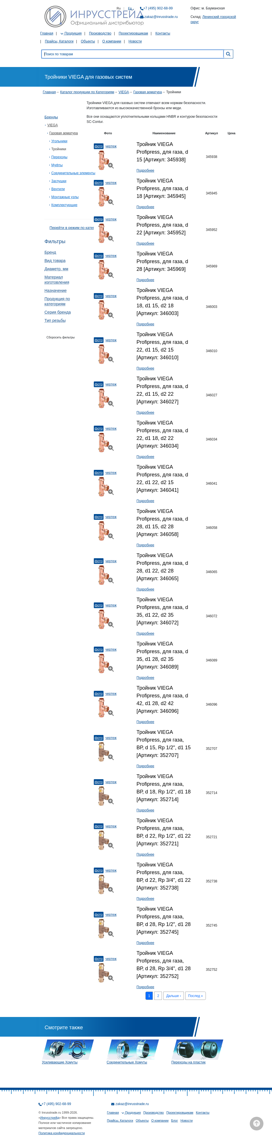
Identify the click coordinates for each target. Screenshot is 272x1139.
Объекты (88, 41)
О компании (111, 41)
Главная (46, 33)
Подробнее (145, 170)
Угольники (59, 141)
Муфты (57, 165)
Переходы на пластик (188, 1062)
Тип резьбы (55, 320)
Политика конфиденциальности (61, 1133)
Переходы (59, 157)
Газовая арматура (147, 92)
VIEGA (124, 92)
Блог (174, 1120)
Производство (100, 33)
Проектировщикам (133, 33)
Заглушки (58, 181)
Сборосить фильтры (60, 337)
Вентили (58, 189)
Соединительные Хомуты (127, 1062)
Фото (99, 146)
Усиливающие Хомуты (60, 1062)
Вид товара (55, 260)
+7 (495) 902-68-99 (158, 8)
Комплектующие (64, 205)
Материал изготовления (56, 280)
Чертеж (110, 146)
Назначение (55, 290)
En (130, 8)
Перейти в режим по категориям (77, 228)
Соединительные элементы (73, 173)
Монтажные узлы (65, 197)
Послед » (195, 996)
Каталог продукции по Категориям (87, 92)
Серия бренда (57, 312)
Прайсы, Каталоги (59, 41)
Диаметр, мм (56, 269)
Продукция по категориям (57, 301)
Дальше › (173, 996)
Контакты (162, 33)
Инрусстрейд (49, 1117)
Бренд (50, 252)
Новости (135, 41)
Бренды (51, 117)
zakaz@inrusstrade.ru (161, 17)
